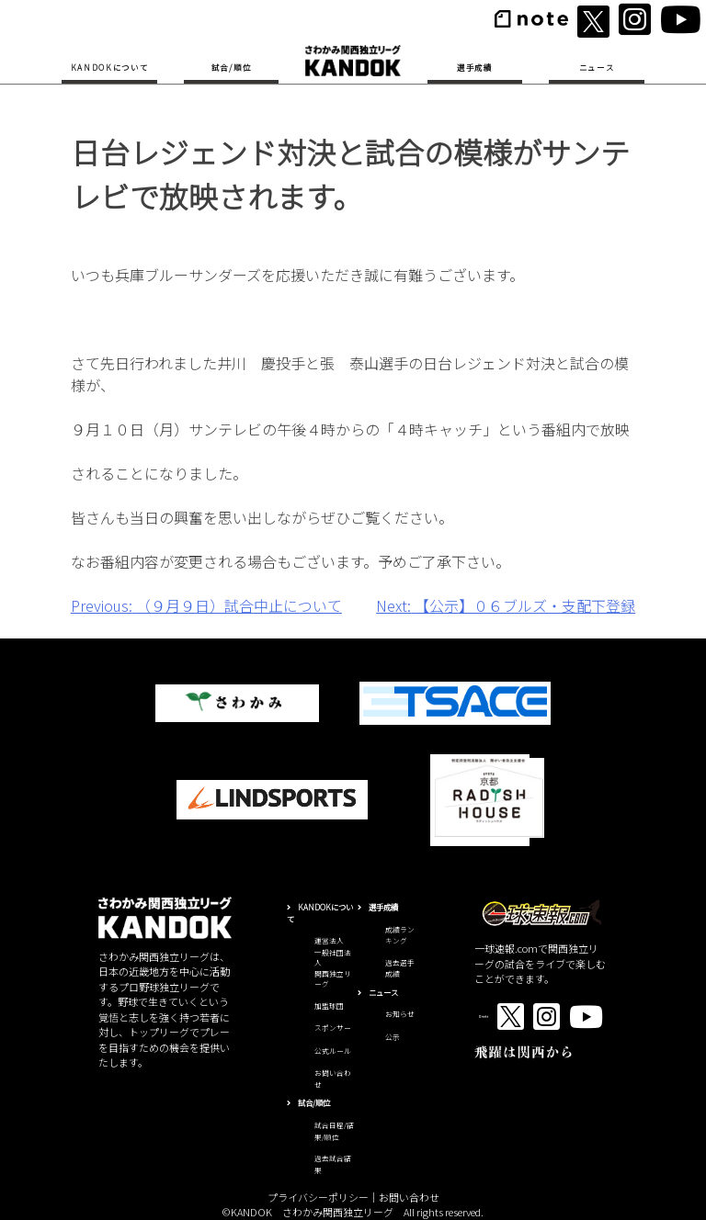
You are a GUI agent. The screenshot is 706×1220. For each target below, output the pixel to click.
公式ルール (332, 1050)
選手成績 (475, 67)
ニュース (597, 67)
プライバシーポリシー (318, 1197)
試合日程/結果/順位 (334, 1131)
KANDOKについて (110, 67)
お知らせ (400, 1014)
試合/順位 (231, 67)
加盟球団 (329, 1005)
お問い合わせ (409, 1197)
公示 (392, 1037)
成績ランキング (400, 935)
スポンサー (332, 1027)
